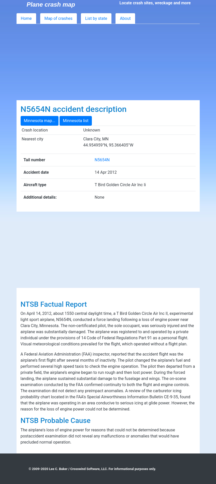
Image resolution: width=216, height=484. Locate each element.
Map (59, 18)
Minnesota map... (39, 120)
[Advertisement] (108, 62)
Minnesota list (76, 120)
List (96, 18)
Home (26, 18)
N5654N (102, 159)
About (125, 18)
